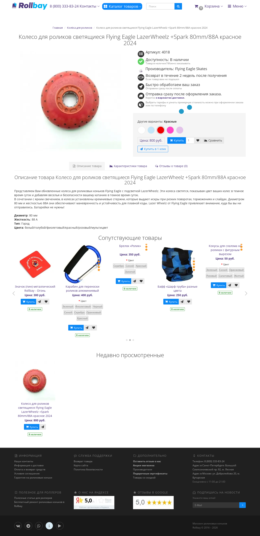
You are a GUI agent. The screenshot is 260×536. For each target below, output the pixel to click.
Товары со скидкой (144, 477)
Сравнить (213, 140)
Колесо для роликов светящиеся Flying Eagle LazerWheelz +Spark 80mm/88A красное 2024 (35, 410)
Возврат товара (83, 461)
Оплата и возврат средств (29, 469)
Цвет (86, 301)
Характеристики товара (128, 166)
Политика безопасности (88, 469)
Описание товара (87, 166)
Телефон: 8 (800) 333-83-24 (208, 461)
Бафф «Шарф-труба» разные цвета (180, 288)
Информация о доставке (29, 465)
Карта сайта (81, 465)
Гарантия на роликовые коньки (33, 477)
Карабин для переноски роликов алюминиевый (85, 288)
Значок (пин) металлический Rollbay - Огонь (38, 288)
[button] (208, 6)
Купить (31, 301)
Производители (142, 469)
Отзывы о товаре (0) (171, 166)
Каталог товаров (122, 6)
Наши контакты (23, 461)
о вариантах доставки (170, 97)
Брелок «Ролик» (133, 246)
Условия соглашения (27, 473)
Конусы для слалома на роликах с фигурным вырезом (228, 250)
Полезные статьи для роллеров (33, 498)
